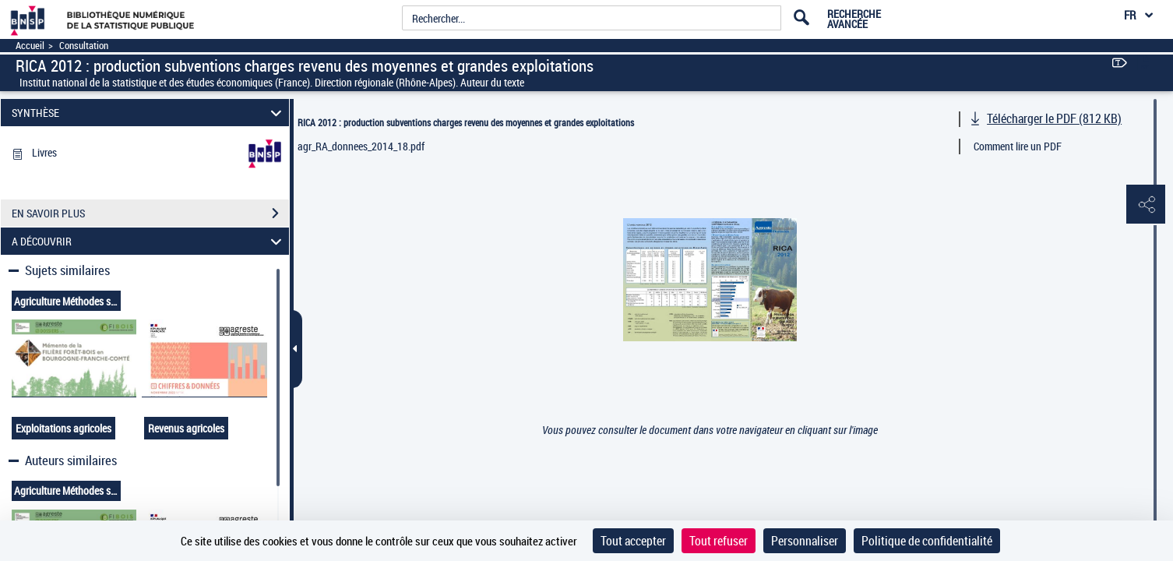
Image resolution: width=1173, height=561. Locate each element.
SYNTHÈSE (149, 112)
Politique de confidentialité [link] (926, 540)
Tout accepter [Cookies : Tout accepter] (633, 540)
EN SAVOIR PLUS (150, 213)
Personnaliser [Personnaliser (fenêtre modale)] (804, 540)
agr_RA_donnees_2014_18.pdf (361, 146)
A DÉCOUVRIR (149, 241)
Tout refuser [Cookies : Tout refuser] (718, 540)
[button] (1145, 205)
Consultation (83, 45)
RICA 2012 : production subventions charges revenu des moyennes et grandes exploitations (466, 122)
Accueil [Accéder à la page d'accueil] (30, 45)
